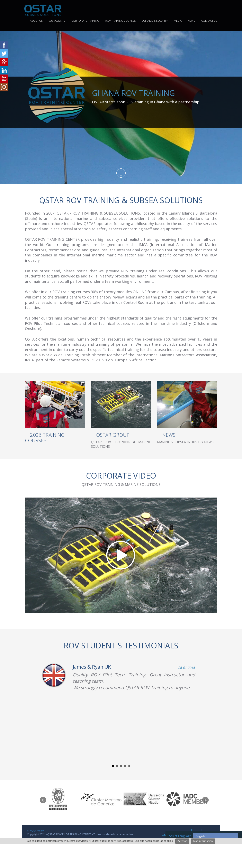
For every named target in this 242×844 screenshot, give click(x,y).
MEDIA (178, 20)
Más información (203, 841)
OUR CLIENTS (57, 20)
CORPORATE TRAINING (85, 20)
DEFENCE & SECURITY (155, 20)
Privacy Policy (35, 830)
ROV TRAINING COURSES (120, 20)
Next (205, 800)
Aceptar (182, 841)
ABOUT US (36, 20)
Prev (43, 800)
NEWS (191, 20)
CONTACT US (209, 20)
